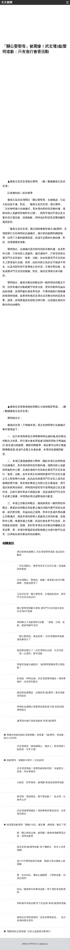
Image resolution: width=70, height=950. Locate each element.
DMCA (25, 944)
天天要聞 (6, 2)
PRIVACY (33, 944)
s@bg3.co (43, 944)
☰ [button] (67, 2)
